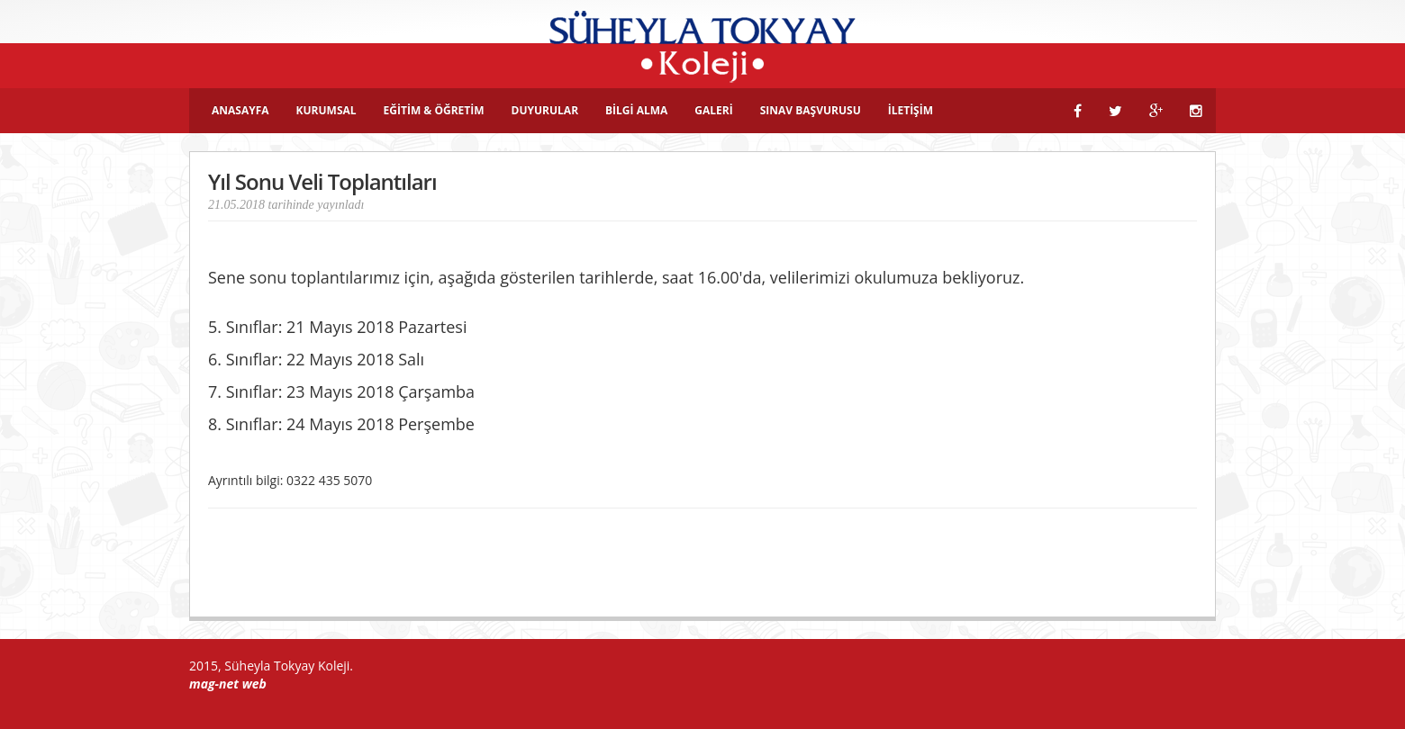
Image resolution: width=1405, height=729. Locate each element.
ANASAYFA (240, 110)
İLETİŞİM (910, 110)
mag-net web (228, 683)
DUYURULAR (545, 110)
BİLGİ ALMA (636, 110)
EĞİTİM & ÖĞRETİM (434, 110)
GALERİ (713, 110)
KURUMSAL (326, 110)
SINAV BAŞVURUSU (810, 110)
